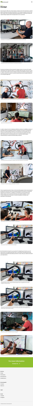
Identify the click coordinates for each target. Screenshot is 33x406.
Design (1, 373)
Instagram (2, 397)
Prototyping (2, 374)
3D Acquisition (3, 376)
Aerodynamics (3, 378)
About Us (2, 385)
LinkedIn (2, 395)
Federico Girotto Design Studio (8, 403)
